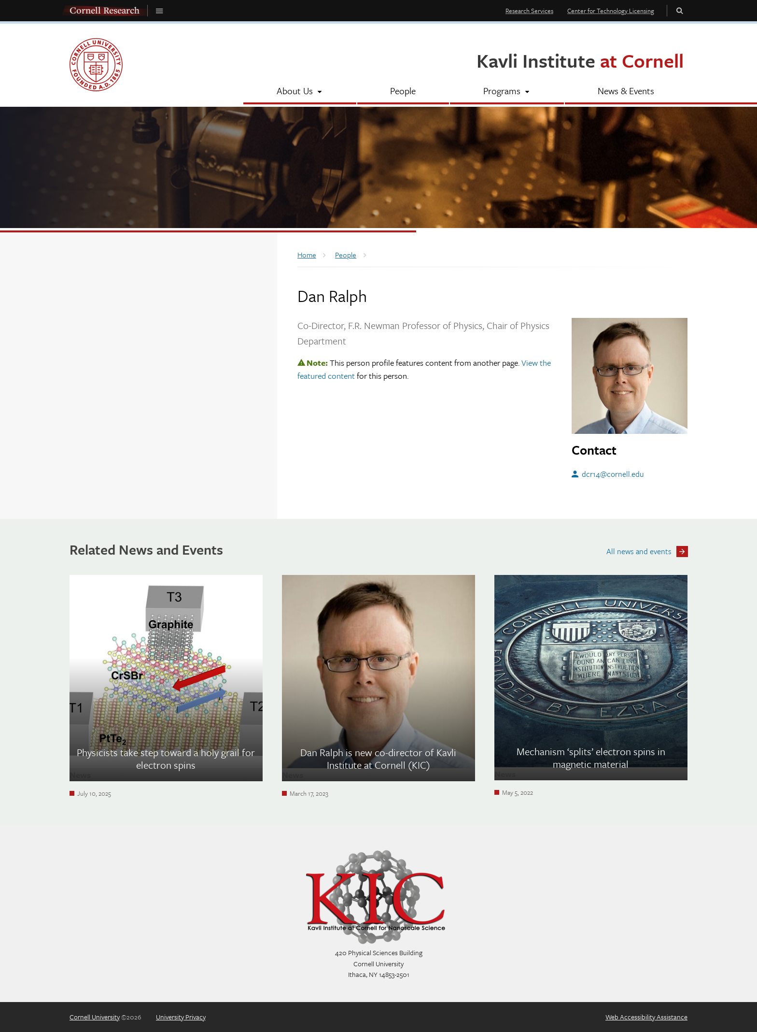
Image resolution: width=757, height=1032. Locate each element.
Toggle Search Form (679, 10)
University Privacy (181, 1017)
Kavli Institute (580, 60)
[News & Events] (626, 91)
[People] (403, 91)
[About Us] (299, 91)
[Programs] (507, 91)
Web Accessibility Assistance (646, 1017)
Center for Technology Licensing (610, 10)
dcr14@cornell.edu (613, 474)
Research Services (529, 10)
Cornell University (95, 1017)
